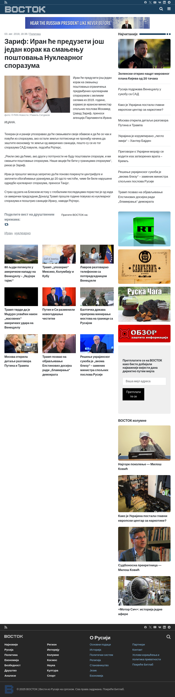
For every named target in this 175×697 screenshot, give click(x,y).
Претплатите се (133, 394)
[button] (169, 9)
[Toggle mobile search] (161, 8)
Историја (95, 649)
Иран (8, 233)
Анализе (10, 675)
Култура (52, 670)
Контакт (137, 649)
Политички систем (101, 654)
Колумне (53, 654)
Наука (51, 665)
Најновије (11, 644)
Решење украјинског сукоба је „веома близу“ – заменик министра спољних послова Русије (143, 176)
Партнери (138, 644)
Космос (52, 660)
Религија (95, 660)
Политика (35, 34)
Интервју (53, 649)
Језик (93, 670)
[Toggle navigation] (168, 8)
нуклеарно (22, 233)
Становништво (99, 665)
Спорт (51, 675)
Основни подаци (100, 644)
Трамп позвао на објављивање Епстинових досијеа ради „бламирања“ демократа (140, 196)
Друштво (10, 670)
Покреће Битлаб (142, 664)
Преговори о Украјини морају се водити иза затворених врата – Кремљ (141, 156)
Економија (11, 660)
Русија (8, 649)
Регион (52, 644)
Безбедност (12, 665)
